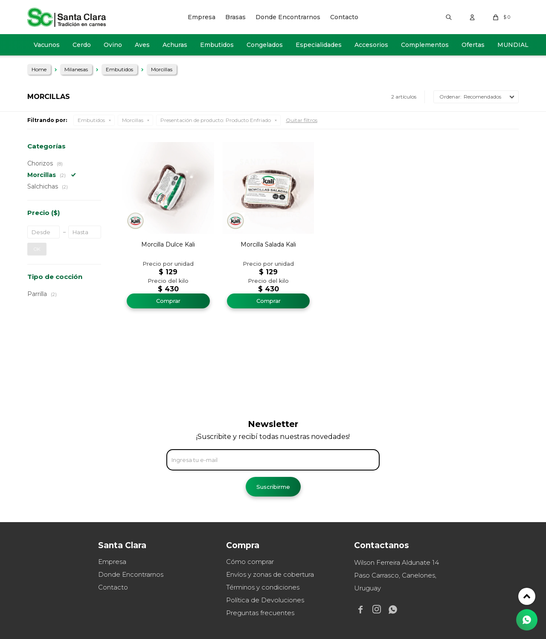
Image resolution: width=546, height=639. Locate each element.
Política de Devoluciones (265, 600)
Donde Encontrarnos (288, 17)
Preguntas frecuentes (260, 613)
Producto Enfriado (215, 120)
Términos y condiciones (262, 587)
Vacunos (47, 45)
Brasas (235, 17)
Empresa (201, 17)
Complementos (425, 45)
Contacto (344, 17)
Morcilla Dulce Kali (168, 244)
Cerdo (82, 45)
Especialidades (319, 45)
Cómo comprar (250, 562)
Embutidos (217, 45)
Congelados (265, 45)
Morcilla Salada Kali (268, 244)
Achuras (175, 45)
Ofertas (473, 45)
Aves (142, 45)
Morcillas (132, 120)
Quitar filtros (301, 120)
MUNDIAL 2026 (513, 48)
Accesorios (371, 45)
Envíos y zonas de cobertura (270, 574)
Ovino (113, 45)
